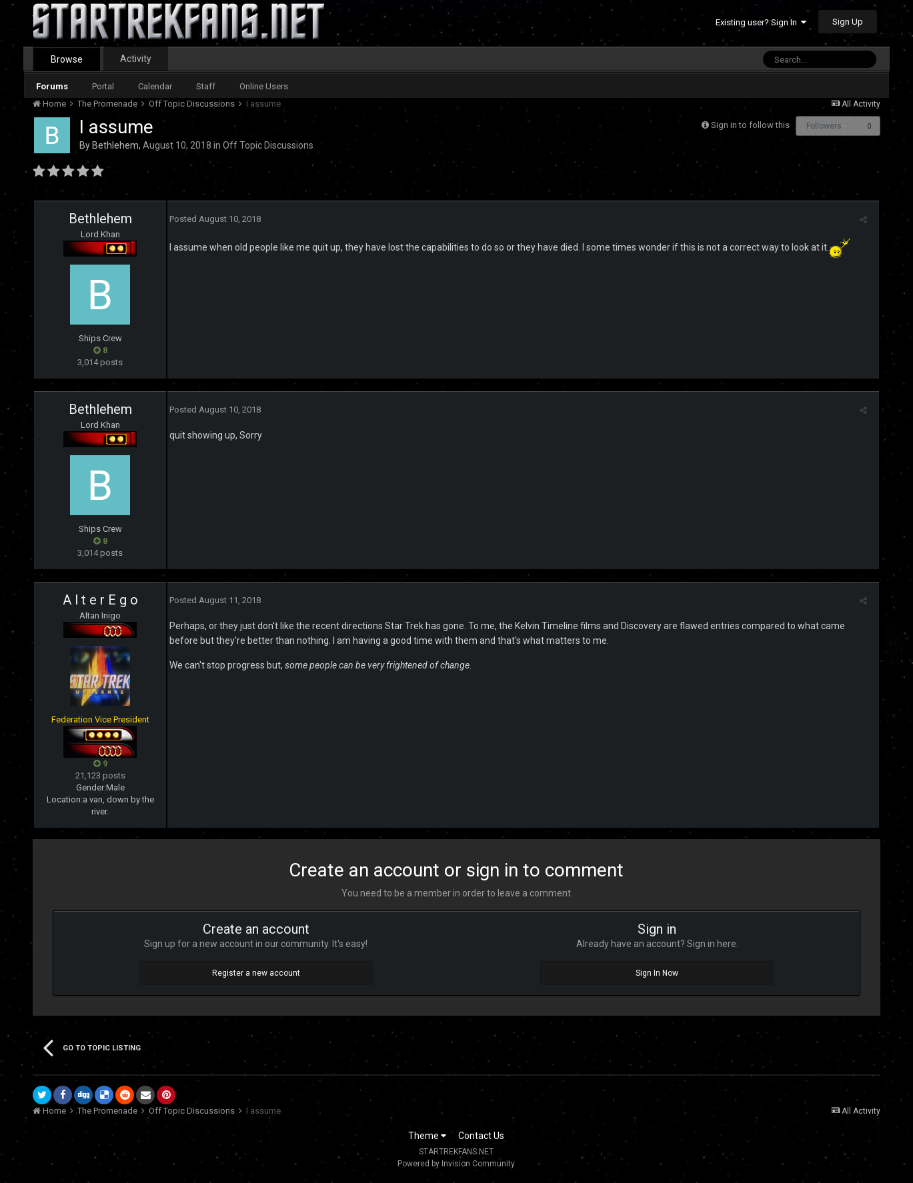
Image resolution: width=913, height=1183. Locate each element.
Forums (52, 86)
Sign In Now (657, 973)
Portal (103, 86)
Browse (67, 59)
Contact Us (481, 1135)
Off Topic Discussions (268, 145)
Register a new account (256, 973)
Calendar (155, 86)
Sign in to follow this (750, 125)
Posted (213, 219)
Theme (427, 1135)
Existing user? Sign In (761, 22)
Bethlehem (115, 145)
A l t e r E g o (100, 600)
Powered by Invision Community (456, 1163)
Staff (205, 86)
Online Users (263, 86)
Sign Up (847, 22)
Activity (135, 58)
